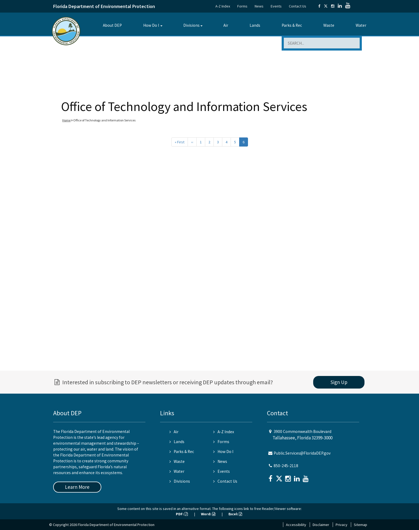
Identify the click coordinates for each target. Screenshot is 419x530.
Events (276, 6)
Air (225, 25)
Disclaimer (321, 524)
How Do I (151, 25)
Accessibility (296, 524)
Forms (242, 6)
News (259, 6)
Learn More (77, 487)
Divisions (191, 25)
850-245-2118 (286, 465)
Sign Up (339, 382)
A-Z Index (222, 6)
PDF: (182, 514)
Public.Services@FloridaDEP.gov (302, 453)
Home (66, 120)
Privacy (341, 524)
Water (361, 25)
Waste (328, 25)
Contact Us (297, 6)
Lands (255, 25)
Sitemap (360, 524)
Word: (208, 514)
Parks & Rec (292, 25)
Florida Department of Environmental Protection (104, 6)
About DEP (112, 25)
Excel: (235, 514)
